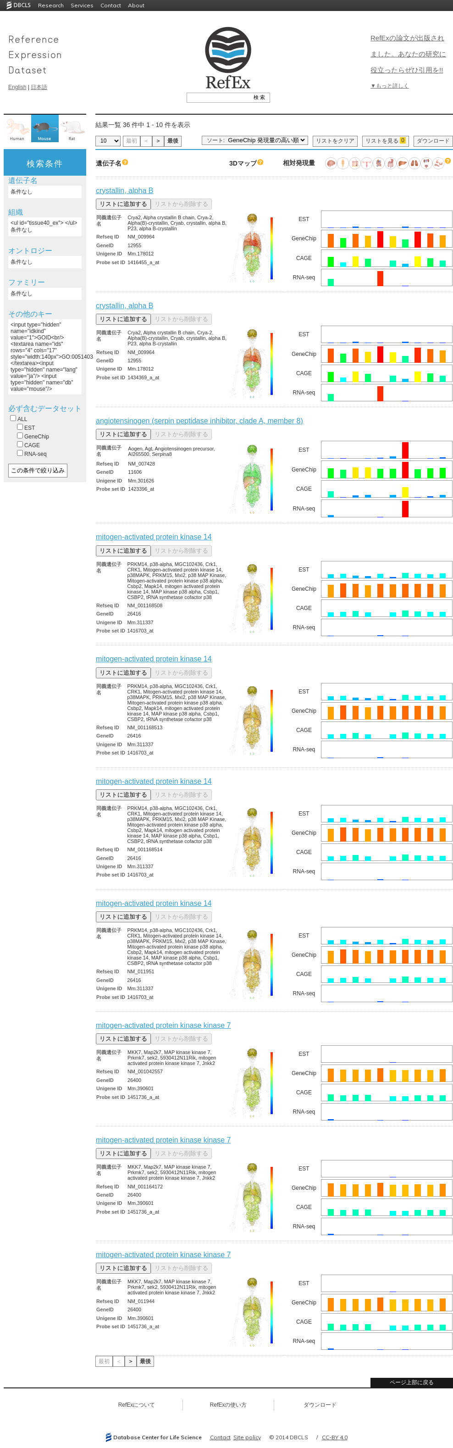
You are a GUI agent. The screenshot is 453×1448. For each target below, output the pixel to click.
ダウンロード (433, 141)
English (17, 87)
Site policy (247, 1437)
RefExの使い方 (228, 1405)
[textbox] (218, 97)
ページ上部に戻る (412, 1382)
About (136, 5)
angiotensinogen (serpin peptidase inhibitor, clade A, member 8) (199, 421)
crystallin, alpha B (124, 190)
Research (51, 5)
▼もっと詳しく (389, 86)
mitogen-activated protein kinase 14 (154, 537)
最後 (172, 141)
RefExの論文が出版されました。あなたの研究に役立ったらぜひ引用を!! (408, 54)
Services (82, 5)
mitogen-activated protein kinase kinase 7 (163, 1025)
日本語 (39, 87)
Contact (110, 5)
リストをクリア (335, 141)
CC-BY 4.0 (335, 1437)
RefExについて (136, 1405)
